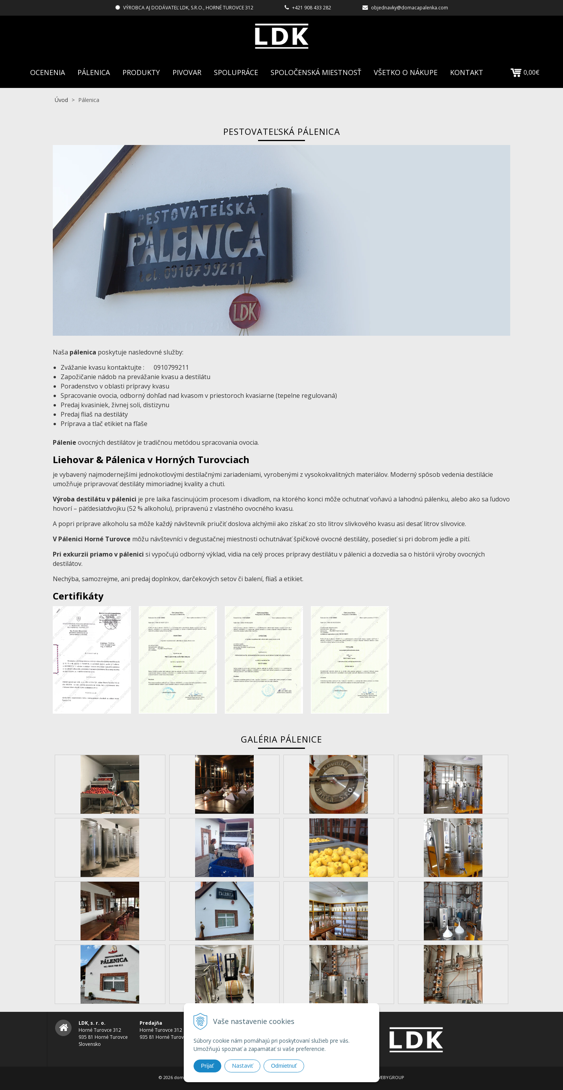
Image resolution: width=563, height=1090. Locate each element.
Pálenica (93, 72)
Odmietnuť (284, 1066)
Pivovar (186, 72)
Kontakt (466, 72)
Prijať (207, 1066)
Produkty (141, 72)
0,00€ (525, 72)
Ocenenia (47, 72)
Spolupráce (236, 72)
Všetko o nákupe (405, 72)
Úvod (61, 100)
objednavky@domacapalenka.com (409, 7)
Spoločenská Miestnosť (316, 72)
